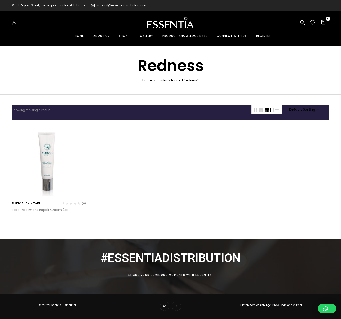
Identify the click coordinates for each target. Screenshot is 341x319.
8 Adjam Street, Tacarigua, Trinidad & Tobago (48, 5)
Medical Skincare (26, 203)
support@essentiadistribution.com (122, 5)
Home (147, 80)
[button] (324, 22)
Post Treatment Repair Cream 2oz (40, 209)
